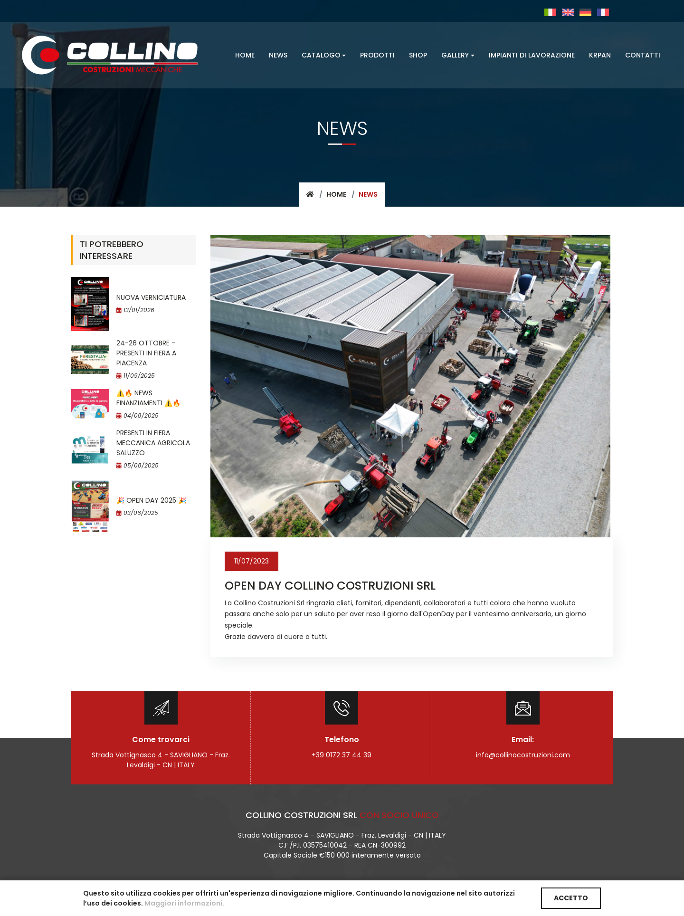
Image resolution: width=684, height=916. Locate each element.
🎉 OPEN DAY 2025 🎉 (151, 500)
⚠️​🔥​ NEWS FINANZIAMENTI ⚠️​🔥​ (148, 398)
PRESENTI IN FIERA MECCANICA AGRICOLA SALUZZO (153, 443)
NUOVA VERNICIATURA (151, 297)
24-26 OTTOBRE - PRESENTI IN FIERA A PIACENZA (146, 353)
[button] (324, 55)
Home (336, 194)
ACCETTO (571, 898)
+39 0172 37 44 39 (341, 755)
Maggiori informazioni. (184, 903)
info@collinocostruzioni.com (523, 755)
